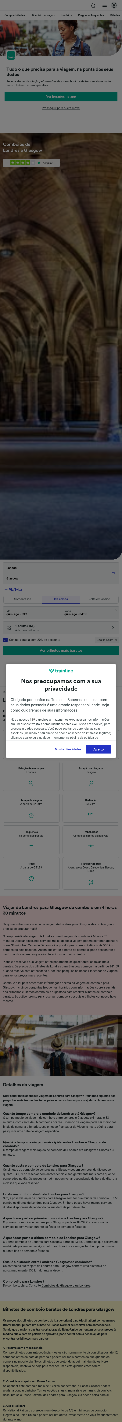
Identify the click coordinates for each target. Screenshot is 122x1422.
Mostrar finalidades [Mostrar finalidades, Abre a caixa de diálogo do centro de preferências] (68, 749)
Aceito (98, 749)
